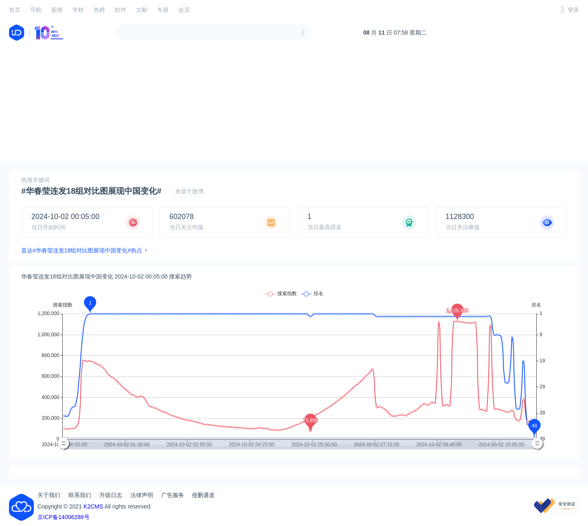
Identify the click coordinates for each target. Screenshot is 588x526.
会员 (184, 10)
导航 (36, 10)
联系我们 (79, 495)
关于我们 (48, 495)
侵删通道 (203, 495)
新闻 (57, 10)
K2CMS (93, 506)
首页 (14, 10)
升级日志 (110, 495)
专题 (163, 10)
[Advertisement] (294, 107)
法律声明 (141, 495)
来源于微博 (189, 191)
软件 (120, 10)
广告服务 (172, 495)
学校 (78, 10)
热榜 (99, 10)
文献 (141, 10)
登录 (573, 10)
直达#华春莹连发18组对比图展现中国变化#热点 (81, 250)
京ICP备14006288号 (63, 517)
